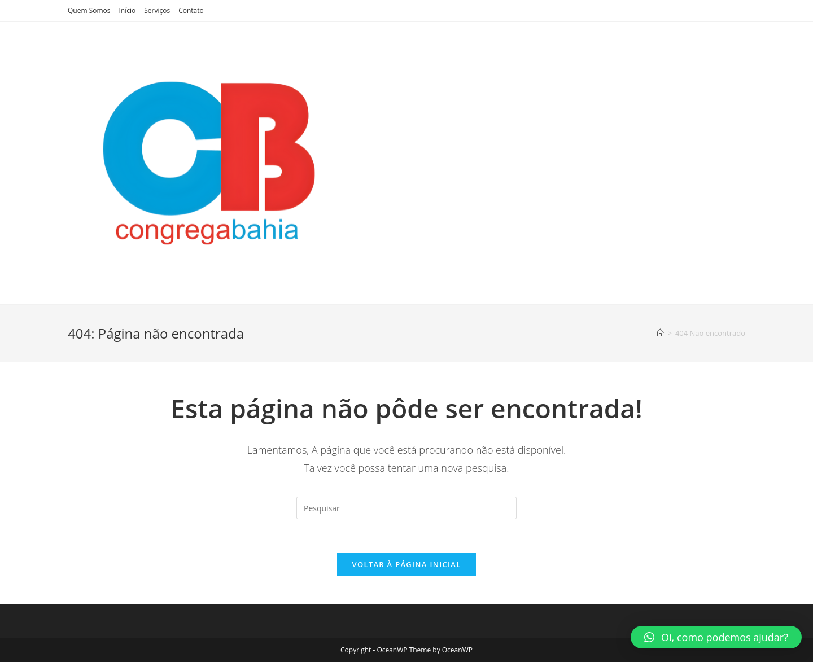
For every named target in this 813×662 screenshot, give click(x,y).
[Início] (660, 333)
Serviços (157, 10)
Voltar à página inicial (406, 564)
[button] (716, 637)
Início (127, 10)
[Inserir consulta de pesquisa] (406, 508)
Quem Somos (89, 10)
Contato (191, 10)
